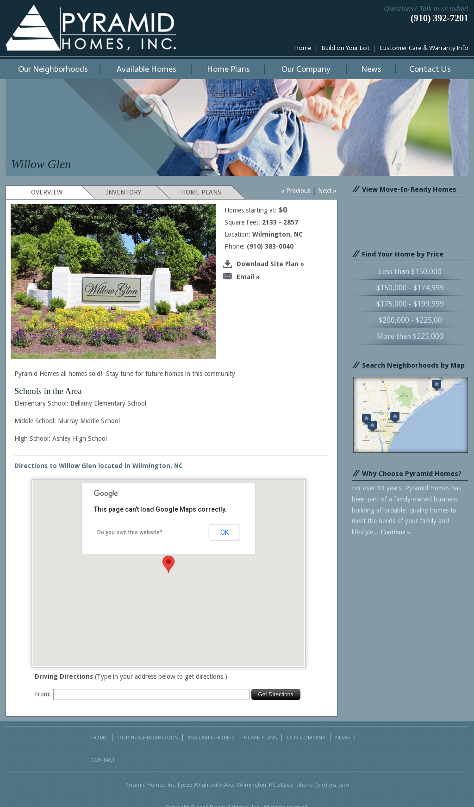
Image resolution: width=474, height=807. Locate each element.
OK (224, 532)
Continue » (395, 532)
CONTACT (103, 760)
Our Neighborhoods (53, 69)
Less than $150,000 (410, 271)
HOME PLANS (201, 192)
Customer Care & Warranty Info (424, 48)
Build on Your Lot (345, 48)
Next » (327, 190)
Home (303, 48)
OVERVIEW (46, 192)
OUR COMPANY (306, 737)
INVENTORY (123, 192)
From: (43, 694)
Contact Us (430, 69)
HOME (99, 737)
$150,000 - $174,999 (410, 287)
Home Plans (228, 69)
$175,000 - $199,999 (410, 304)
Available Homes (146, 69)
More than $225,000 (410, 336)
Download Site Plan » (263, 264)
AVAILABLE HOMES (210, 737)
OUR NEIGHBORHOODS (147, 737)
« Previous (296, 190)
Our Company (306, 69)
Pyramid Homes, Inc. (91, 28)
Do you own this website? (129, 532)
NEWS (342, 737)
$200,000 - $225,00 (410, 320)
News (371, 69)
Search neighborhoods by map (410, 415)
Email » (241, 277)
